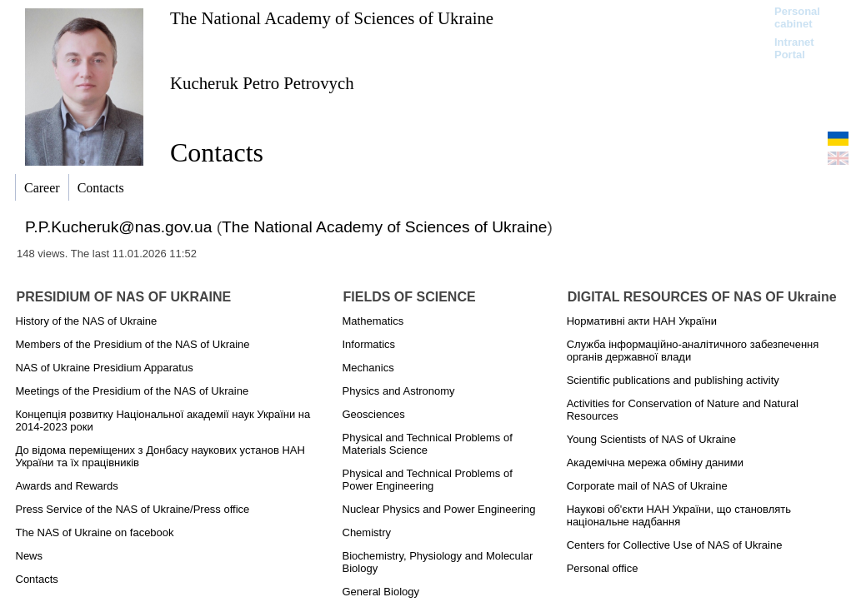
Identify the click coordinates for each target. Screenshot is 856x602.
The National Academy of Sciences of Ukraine (331, 17)
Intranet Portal (794, 48)
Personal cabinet (797, 17)
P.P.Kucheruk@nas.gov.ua (118, 227)
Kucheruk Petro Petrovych (262, 82)
